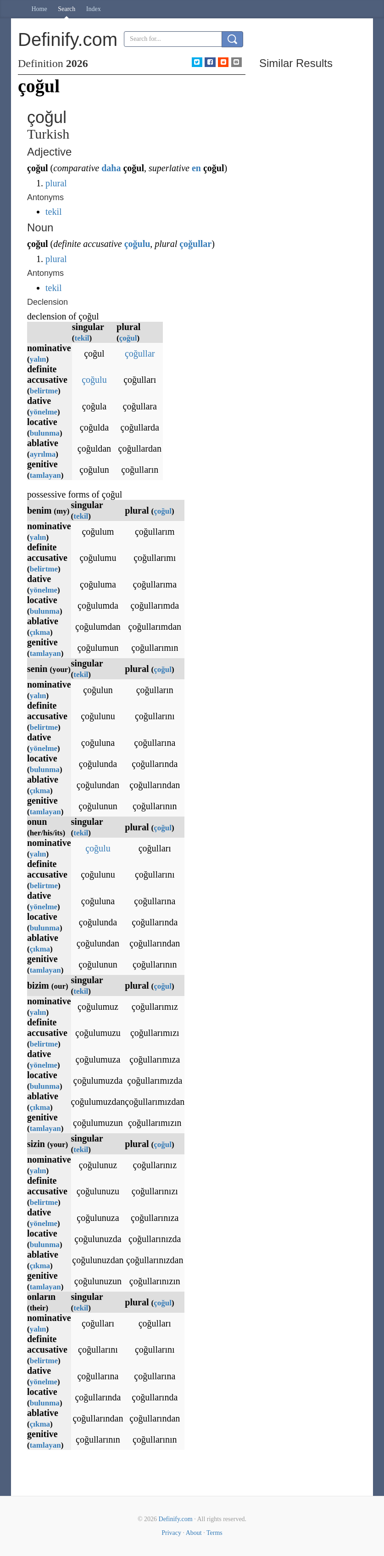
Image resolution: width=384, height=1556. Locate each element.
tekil (53, 212)
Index (93, 9)
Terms (214, 1532)
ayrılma (43, 454)
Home (39, 9)
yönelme (43, 412)
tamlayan (45, 475)
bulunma (45, 433)
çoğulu (137, 244)
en (196, 168)
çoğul (128, 338)
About (194, 1532)
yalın (38, 359)
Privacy (171, 1532)
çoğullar (195, 244)
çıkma (40, 632)
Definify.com (176, 1519)
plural (56, 183)
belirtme (44, 390)
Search (66, 9)
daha (111, 168)
